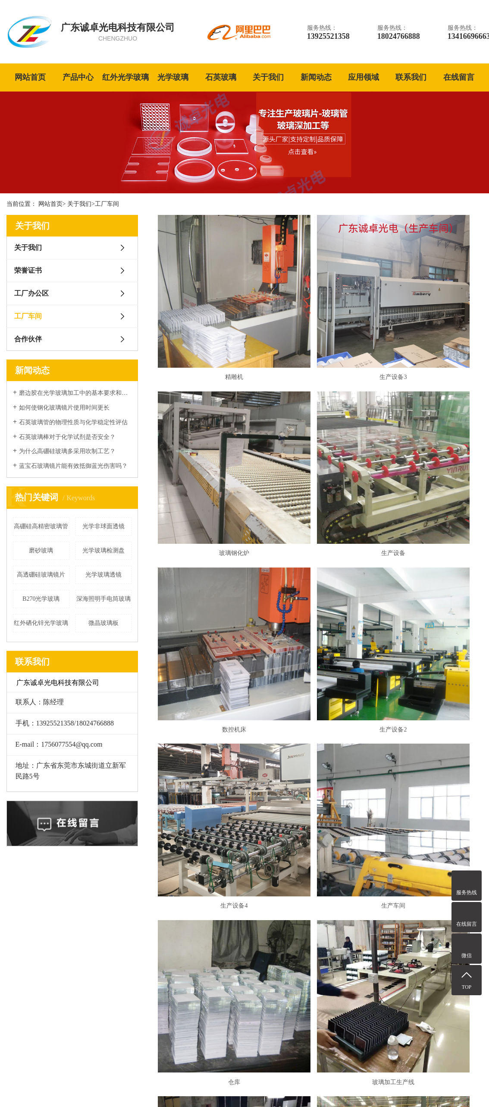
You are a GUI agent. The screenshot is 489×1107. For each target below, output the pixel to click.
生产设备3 (320, 328)
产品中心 (78, 77)
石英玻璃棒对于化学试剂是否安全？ (67, 437)
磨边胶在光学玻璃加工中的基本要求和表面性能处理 (75, 393)
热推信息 (371, 1086)
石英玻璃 (220, 77)
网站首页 (30, 77)
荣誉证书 (28, 270)
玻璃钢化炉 (430, 328)
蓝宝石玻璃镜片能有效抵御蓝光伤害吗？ (73, 466)
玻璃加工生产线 (209, 710)
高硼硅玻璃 (191, 1001)
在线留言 (458, 77)
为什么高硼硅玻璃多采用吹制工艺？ (67, 451)
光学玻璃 (172, 77)
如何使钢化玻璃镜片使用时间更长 (64, 407)
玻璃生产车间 (430, 710)
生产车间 (320, 583)
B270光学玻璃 (41, 599)
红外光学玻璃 (125, 77)
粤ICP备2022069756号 (141, 1086)
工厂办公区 (31, 293)
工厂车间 (107, 204)
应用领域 (363, 77)
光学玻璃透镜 (103, 574)
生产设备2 (430, 455)
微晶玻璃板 (103, 623)
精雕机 (210, 328)
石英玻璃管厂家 (216, 1086)
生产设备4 (209, 583)
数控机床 (320, 455)
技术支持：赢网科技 (459, 1086)
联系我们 (410, 77)
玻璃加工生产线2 (320, 710)
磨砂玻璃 (41, 550)
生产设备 (209, 455)
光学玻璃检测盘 (103, 550)
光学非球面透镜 (103, 526)
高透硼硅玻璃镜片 (41, 574)
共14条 (291, 736)
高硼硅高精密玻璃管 (41, 526)
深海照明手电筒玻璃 (103, 599)
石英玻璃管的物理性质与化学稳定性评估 (73, 422)
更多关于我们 (46, 1040)
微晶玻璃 (188, 1018)
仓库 (430, 583)
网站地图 (396, 1086)
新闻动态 (316, 77)
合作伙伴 (28, 339)
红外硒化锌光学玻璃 (41, 623)
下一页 (347, 736)
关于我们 (268, 77)
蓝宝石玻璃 (191, 968)
